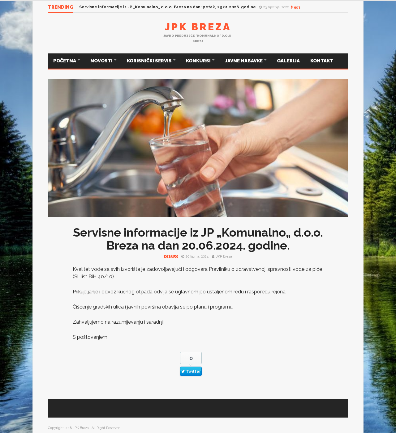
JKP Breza (224, 256)
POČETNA (65, 61)
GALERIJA (288, 61)
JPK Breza (198, 26)
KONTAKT (321, 61)
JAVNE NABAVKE (244, 61)
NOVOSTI (102, 61)
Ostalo (171, 256)
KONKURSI (199, 61)
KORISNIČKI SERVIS (150, 61)
